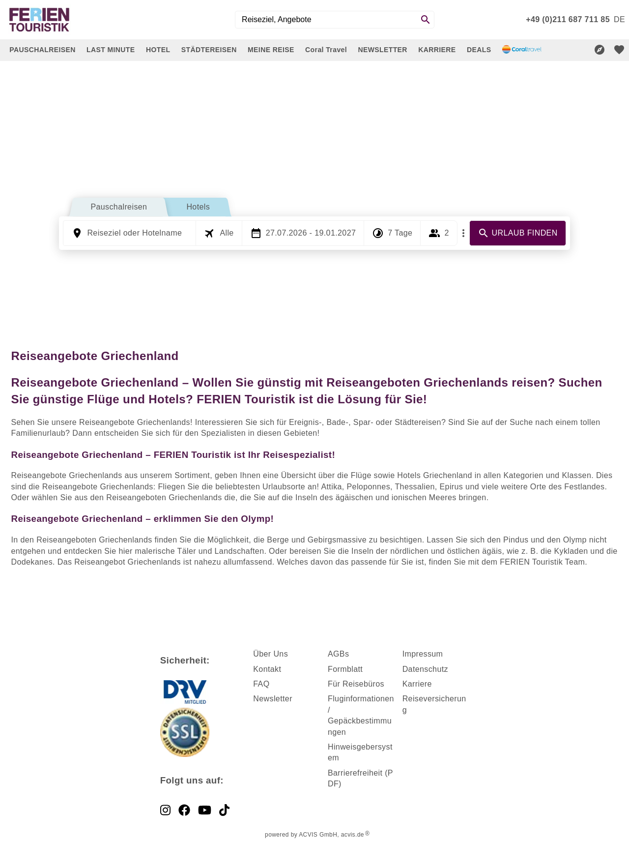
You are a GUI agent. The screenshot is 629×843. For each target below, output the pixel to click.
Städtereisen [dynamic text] (418, 422)
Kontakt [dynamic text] (267, 669)
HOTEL (158, 50)
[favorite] (619, 50)
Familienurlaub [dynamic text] (38, 433)
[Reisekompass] (599, 50)
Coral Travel (326, 50)
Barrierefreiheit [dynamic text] (355, 773)
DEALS (479, 50)
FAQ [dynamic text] (261, 684)
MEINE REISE (271, 50)
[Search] (425, 20)
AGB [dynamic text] (336, 654)
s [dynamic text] (347, 654)
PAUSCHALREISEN (42, 50)
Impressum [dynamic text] (422, 654)
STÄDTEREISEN (209, 50)
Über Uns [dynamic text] (270, 654)
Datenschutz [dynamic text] (425, 669)
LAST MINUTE (110, 50)
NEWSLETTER (382, 50)
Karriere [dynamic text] (417, 684)
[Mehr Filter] (463, 233)
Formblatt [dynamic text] (345, 669)
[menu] (619, 19)
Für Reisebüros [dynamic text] (356, 684)
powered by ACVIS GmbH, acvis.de (314, 834)
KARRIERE (437, 50)
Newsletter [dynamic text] (272, 698)
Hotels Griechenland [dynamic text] (434, 475)
